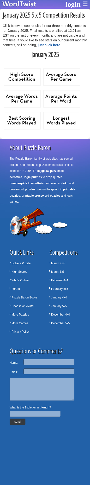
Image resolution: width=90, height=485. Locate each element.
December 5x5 (60, 323)
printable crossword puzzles (41, 195)
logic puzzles (33, 177)
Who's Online (20, 280)
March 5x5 (58, 271)
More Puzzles (20, 314)
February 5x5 (59, 289)
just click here (49, 45)
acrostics (16, 177)
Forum (16, 289)
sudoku (63, 183)
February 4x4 (59, 280)
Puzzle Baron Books (24, 297)
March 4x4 (58, 263)
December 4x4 (60, 314)
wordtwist (38, 183)
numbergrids (18, 183)
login (73, 4)
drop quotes (54, 177)
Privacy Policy (21, 331)
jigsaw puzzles (50, 171)
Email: (14, 372)
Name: (14, 362)
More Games (20, 323)
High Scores (19, 271)
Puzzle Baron (24, 158)
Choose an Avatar (23, 306)
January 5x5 (59, 306)
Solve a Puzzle (21, 263)
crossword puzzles (22, 189)
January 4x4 (59, 297)
